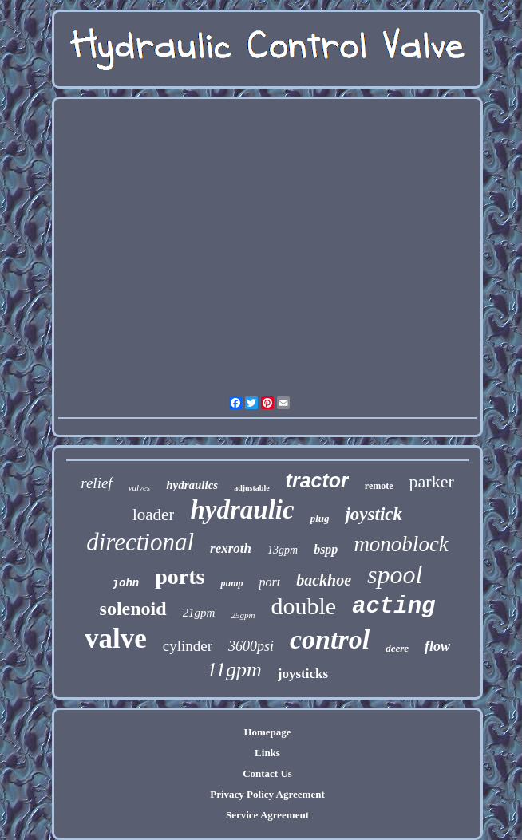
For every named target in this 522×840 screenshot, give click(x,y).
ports (179, 576)
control (330, 639)
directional (140, 542)
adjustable (251, 487)
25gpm (243, 615)
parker (431, 481)
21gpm (199, 612)
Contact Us (267, 773)
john (126, 583)
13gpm (282, 550)
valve (116, 638)
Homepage (267, 732)
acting (393, 607)
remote (379, 485)
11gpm (234, 669)
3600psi (251, 646)
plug (320, 518)
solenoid (133, 608)
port (269, 582)
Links (267, 753)
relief (96, 483)
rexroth (230, 548)
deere (397, 648)
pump (231, 583)
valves (139, 487)
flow (437, 646)
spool (394, 574)
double (303, 606)
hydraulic (242, 509)
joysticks (303, 673)
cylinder (187, 645)
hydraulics (192, 485)
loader (153, 514)
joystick (373, 514)
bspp (326, 549)
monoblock (401, 544)
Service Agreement (267, 815)
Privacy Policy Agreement (267, 794)
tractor (317, 480)
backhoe (323, 580)
